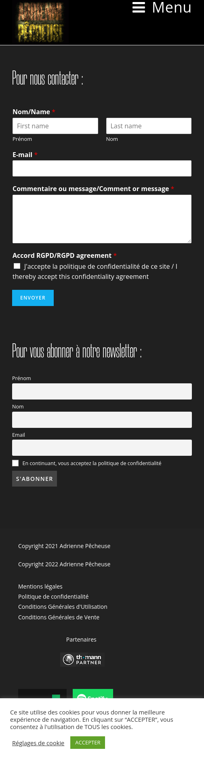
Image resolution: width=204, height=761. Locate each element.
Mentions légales (40, 586)
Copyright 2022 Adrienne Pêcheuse (64, 564)
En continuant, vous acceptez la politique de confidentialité (87, 463)
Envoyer (33, 297)
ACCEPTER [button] (87, 742)
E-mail (25, 155)
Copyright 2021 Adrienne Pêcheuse (64, 546)
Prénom (22, 139)
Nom (112, 139)
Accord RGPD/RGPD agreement (65, 255)
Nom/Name (34, 112)
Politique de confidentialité (53, 596)
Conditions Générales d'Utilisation (62, 606)
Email (18, 435)
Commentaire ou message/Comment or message (93, 189)
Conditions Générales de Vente (58, 617)
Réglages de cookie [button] (38, 742)
